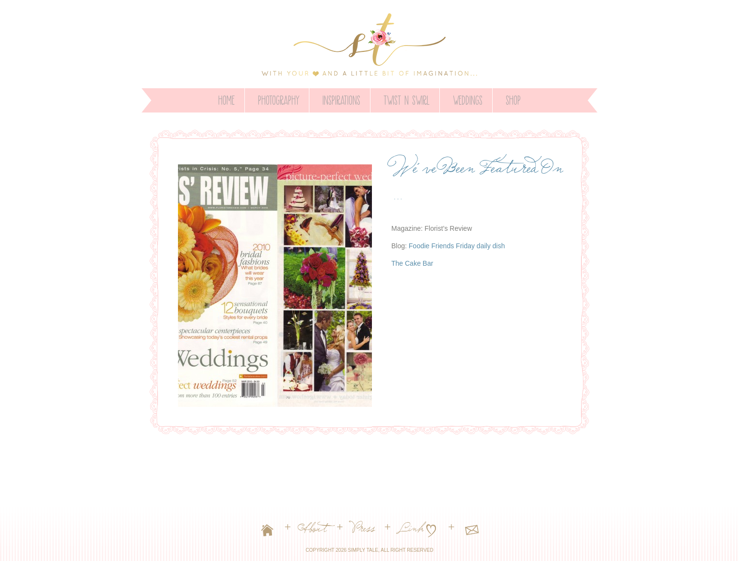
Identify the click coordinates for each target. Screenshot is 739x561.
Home (226, 98)
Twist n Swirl (407, 98)
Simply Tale (363, 550)
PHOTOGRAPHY (278, 98)
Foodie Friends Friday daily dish (457, 246)
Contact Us (472, 531)
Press (364, 531)
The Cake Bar (412, 263)
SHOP (513, 98)
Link (412, 531)
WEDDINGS (467, 98)
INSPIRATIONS (341, 98)
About (314, 531)
